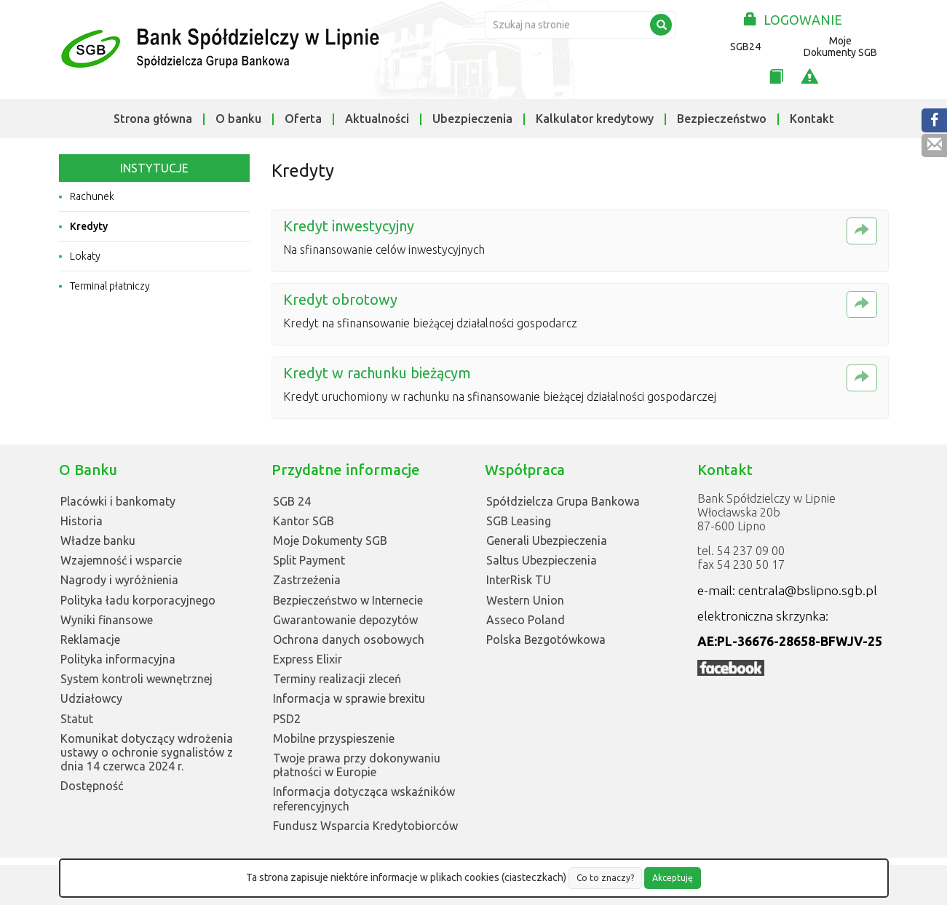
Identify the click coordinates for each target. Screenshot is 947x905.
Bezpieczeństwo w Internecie (348, 600)
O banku (238, 118)
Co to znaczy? (605, 877)
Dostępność (91, 785)
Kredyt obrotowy (340, 299)
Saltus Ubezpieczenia (541, 560)
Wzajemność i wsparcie (121, 560)
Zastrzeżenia (307, 579)
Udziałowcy (91, 698)
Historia (81, 520)
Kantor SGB (303, 520)
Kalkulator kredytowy (595, 118)
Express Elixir (307, 659)
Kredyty (89, 226)
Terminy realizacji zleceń (337, 678)
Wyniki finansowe (106, 619)
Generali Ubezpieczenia (546, 540)
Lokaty (85, 256)
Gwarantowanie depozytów (345, 619)
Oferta (303, 118)
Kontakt (812, 118)
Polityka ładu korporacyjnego (137, 600)
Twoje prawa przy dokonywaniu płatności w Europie (356, 764)
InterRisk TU (518, 579)
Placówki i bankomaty (117, 501)
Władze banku (97, 540)
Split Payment (309, 560)
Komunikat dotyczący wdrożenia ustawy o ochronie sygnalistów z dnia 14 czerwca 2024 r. (146, 752)
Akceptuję (672, 877)
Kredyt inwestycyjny (348, 226)
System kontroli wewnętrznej (136, 678)
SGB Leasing (518, 520)
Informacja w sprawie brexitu (349, 698)
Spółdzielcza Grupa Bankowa (563, 501)
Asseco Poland (525, 619)
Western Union (525, 600)
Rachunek (92, 196)
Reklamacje (90, 639)
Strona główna (153, 118)
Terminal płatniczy (110, 286)
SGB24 (745, 46)
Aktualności (377, 118)
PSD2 (287, 718)
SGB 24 (292, 501)
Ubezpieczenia (472, 118)
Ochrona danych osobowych (348, 639)
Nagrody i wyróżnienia (119, 579)
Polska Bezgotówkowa (546, 639)
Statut (76, 718)
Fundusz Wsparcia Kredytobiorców (365, 825)
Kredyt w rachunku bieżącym (377, 372)
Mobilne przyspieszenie (334, 738)
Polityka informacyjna (117, 659)
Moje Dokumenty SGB (840, 46)
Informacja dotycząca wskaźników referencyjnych (364, 798)
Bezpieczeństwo (721, 118)
